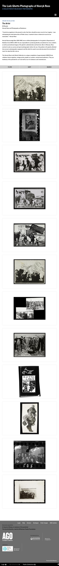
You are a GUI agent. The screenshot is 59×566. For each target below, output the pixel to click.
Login (18, 523)
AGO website (53, 523)
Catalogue (36, 523)
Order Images (44, 523)
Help (23, 523)
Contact (29, 523)
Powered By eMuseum (51, 560)
